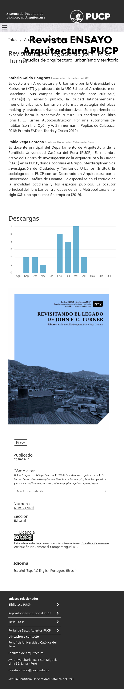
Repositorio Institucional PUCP (29, 613)
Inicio (12, 39)
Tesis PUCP (16, 622)
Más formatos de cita (30, 491)
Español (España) (25, 570)
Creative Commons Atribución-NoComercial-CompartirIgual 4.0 (61, 545)
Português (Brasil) (63, 570)
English (44, 570)
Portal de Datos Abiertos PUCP (29, 630)
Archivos (31, 39)
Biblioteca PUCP (19, 604)
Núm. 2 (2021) (56, 39)
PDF (22, 442)
